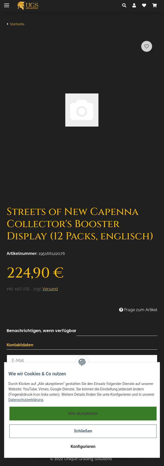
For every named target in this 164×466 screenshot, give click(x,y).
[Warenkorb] (154, 6)
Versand (50, 288)
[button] (124, 6)
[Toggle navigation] (6, 3)
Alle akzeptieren (83, 413)
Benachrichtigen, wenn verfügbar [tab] (42, 331)
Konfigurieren (83, 446)
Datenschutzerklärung (25, 400)
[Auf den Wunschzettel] (146, 46)
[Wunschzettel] (144, 6)
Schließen (83, 431)
